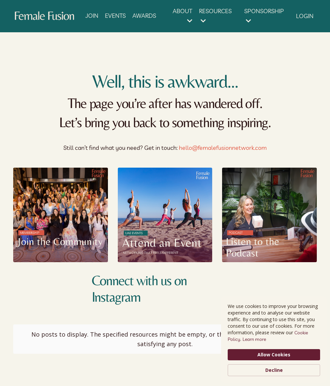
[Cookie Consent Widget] (274, 339)
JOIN (91, 15)
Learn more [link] (254, 339)
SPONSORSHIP (264, 15)
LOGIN (305, 16)
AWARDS (144, 15)
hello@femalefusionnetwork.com (223, 148)
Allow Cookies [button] (273, 354)
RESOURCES (215, 15)
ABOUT (182, 15)
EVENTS (115, 15)
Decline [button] (274, 370)
